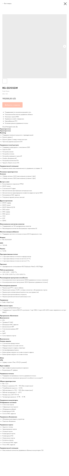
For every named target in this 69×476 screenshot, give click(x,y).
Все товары (7, 3)
